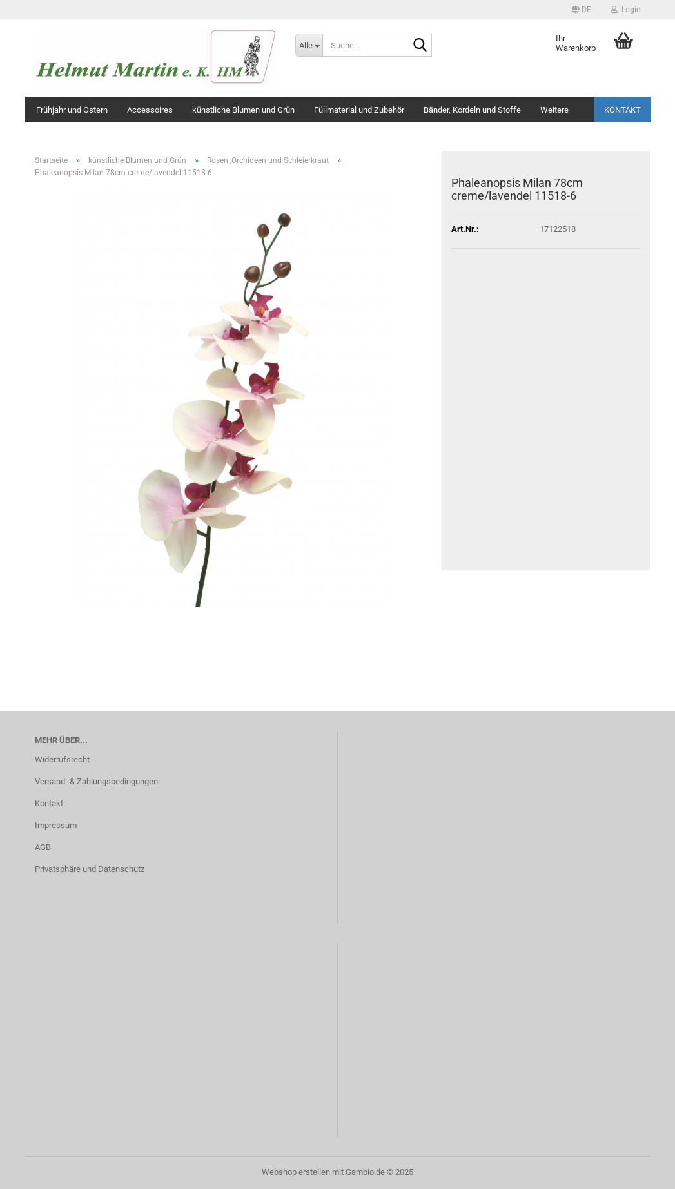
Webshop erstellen (296, 1172)
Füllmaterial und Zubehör (359, 110)
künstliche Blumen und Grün (243, 110)
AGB (43, 847)
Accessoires (150, 110)
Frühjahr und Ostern (72, 110)
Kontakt (622, 110)
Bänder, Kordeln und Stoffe (472, 110)
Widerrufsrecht (62, 759)
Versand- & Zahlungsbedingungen (96, 781)
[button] (581, 9)
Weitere (554, 110)
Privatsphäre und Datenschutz (89, 869)
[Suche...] (308, 45)
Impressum (56, 825)
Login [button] (626, 9)
